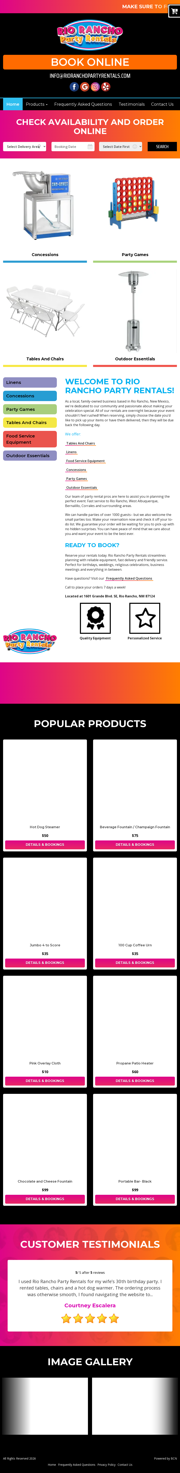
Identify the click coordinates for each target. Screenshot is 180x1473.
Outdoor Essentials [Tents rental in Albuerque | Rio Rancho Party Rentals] (27, 455)
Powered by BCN (165, 1458)
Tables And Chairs (26, 422)
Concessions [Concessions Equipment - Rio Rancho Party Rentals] (20, 395)
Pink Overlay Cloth (45, 1063)
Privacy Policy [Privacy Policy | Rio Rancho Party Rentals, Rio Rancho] (106, 1465)
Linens (71, 452)
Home (12, 104)
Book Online (90, 62)
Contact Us (162, 104)
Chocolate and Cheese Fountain (45, 1181)
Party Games (20, 409)
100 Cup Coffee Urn (135, 945)
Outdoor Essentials (81, 487)
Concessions (76, 469)
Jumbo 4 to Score (45, 945)
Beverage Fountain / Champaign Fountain (135, 827)
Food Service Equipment (85, 461)
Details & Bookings (45, 845)
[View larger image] (45, 1406)
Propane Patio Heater (135, 1063)
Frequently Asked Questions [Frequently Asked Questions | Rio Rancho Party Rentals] (83, 104)
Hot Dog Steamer (45, 827)
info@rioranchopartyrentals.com (90, 76)
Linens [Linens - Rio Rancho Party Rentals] (13, 382)
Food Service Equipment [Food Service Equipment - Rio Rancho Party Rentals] (20, 439)
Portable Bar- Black (135, 1181)
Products (37, 104)
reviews (97, 1272)
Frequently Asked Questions (129, 578)
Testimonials (132, 104)
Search (162, 146)
